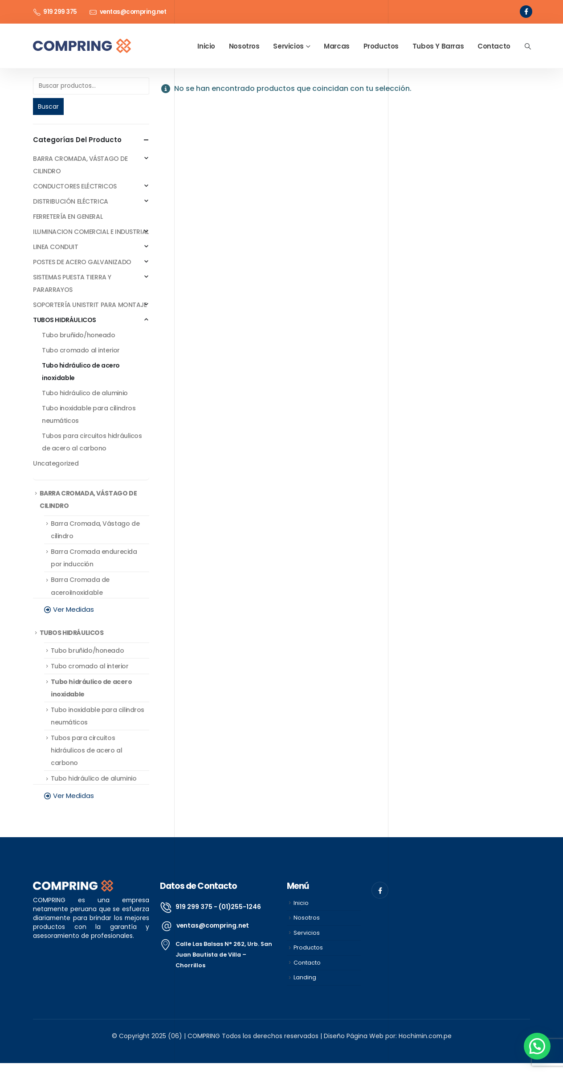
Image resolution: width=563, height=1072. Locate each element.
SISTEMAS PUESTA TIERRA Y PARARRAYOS (72, 283)
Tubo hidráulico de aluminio (85, 393)
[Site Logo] (82, 46)
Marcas (337, 46)
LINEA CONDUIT (55, 246)
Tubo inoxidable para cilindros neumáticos (88, 414)
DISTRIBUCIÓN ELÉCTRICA (70, 201)
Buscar (48, 106)
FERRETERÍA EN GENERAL (67, 216)
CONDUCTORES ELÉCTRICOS (75, 186)
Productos (381, 46)
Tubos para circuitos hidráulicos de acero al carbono (92, 442)
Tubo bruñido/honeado (78, 335)
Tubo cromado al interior (81, 350)
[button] (527, 46)
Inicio (206, 46)
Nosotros (244, 46)
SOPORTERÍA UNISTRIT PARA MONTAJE (90, 304)
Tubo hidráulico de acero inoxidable (81, 371)
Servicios (288, 46)
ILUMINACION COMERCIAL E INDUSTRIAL (91, 231)
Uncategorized (56, 463)
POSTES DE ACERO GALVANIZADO (82, 262)
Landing (305, 977)
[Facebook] (526, 11)
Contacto (493, 46)
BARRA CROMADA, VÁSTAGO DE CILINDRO (80, 165)
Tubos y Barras (438, 46)
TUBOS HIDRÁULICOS (64, 319)
